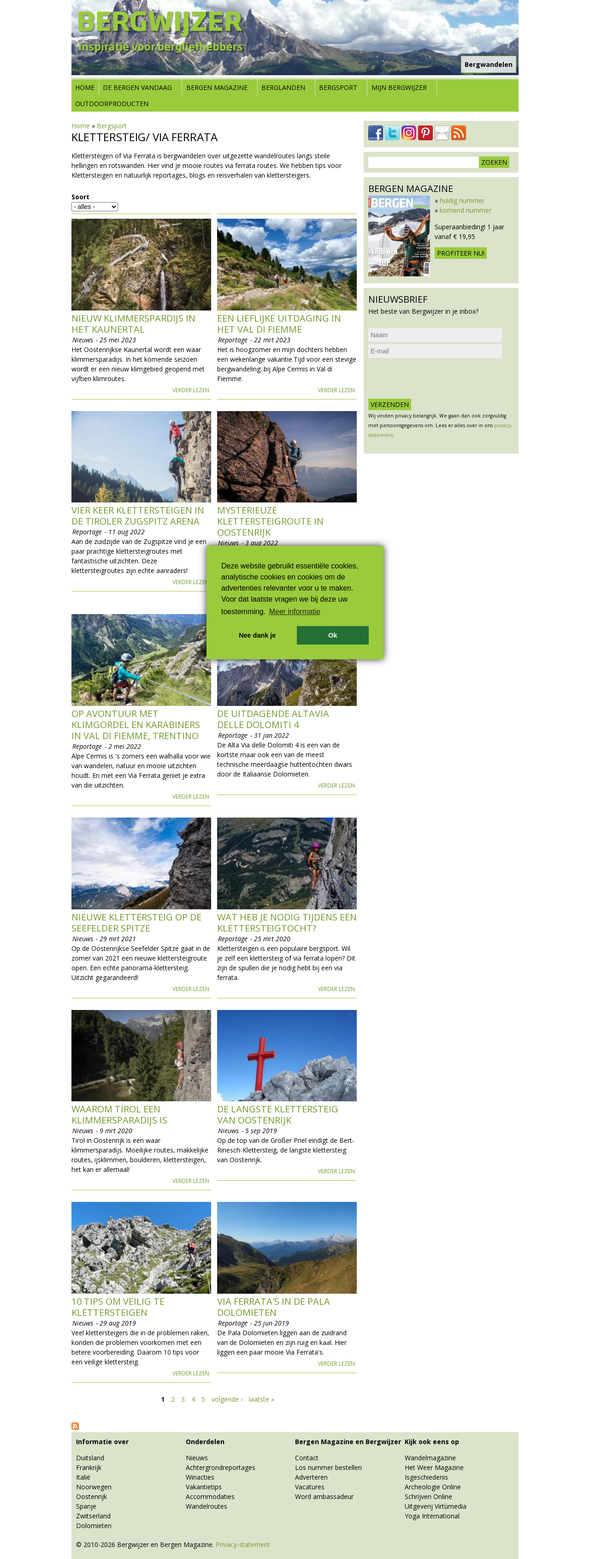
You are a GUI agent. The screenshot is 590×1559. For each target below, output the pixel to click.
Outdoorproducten (111, 103)
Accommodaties (210, 1496)
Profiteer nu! (460, 253)
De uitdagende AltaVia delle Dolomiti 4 (273, 719)
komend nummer (465, 210)
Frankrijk (88, 1467)
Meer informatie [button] (294, 611)
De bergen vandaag (137, 87)
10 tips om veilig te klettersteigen (118, 1307)
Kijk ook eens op (432, 1441)
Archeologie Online (433, 1486)
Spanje (86, 1506)
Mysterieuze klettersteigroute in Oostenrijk (270, 521)
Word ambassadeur (324, 1496)
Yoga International (432, 1515)
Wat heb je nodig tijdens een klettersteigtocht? (287, 922)
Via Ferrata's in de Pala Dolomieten (273, 1307)
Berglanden (283, 87)
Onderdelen (205, 1441)
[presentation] (438, 378)
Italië (83, 1477)
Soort (80, 196)
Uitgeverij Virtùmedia (435, 1506)
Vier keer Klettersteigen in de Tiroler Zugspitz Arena (137, 515)
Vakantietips (204, 1486)
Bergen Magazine (217, 87)
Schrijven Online (428, 1496)
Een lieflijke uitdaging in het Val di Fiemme (279, 323)
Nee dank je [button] (257, 635)
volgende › (227, 1399)
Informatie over (102, 1441)
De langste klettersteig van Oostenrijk (277, 1114)
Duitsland (90, 1457)
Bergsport (338, 87)
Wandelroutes (206, 1506)
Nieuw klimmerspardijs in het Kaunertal (133, 323)
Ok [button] (332, 635)
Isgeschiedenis (426, 1477)
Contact (307, 1457)
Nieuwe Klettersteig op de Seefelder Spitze (136, 922)
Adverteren (311, 1477)
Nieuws (197, 1457)
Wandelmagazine (430, 1457)
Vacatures (309, 1486)
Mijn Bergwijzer (399, 87)
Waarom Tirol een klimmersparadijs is (119, 1114)
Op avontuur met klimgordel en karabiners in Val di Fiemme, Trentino (135, 724)
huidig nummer (462, 200)
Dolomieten (94, 1525)
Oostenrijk (91, 1496)
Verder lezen (190, 390)
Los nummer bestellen (328, 1467)
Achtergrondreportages (220, 1467)
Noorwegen (94, 1486)
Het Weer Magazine (434, 1467)
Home (84, 87)
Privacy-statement (243, 1544)
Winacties (200, 1477)
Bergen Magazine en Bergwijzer (348, 1441)
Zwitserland (93, 1515)
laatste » (261, 1399)
